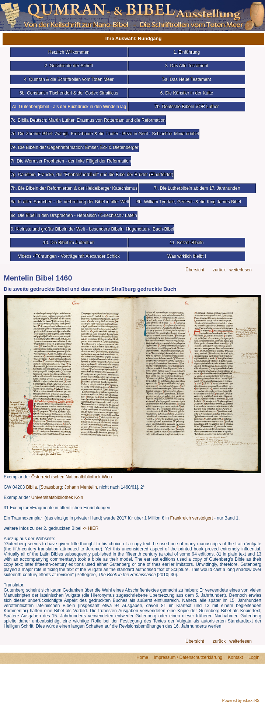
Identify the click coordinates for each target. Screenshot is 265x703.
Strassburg (51, 487)
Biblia (31, 487)
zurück (219, 270)
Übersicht (194, 270)
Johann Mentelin (80, 487)
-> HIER (90, 528)
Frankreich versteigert (191, 518)
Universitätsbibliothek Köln (57, 497)
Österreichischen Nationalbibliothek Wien (71, 476)
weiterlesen (240, 270)
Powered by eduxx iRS (240, 701)
